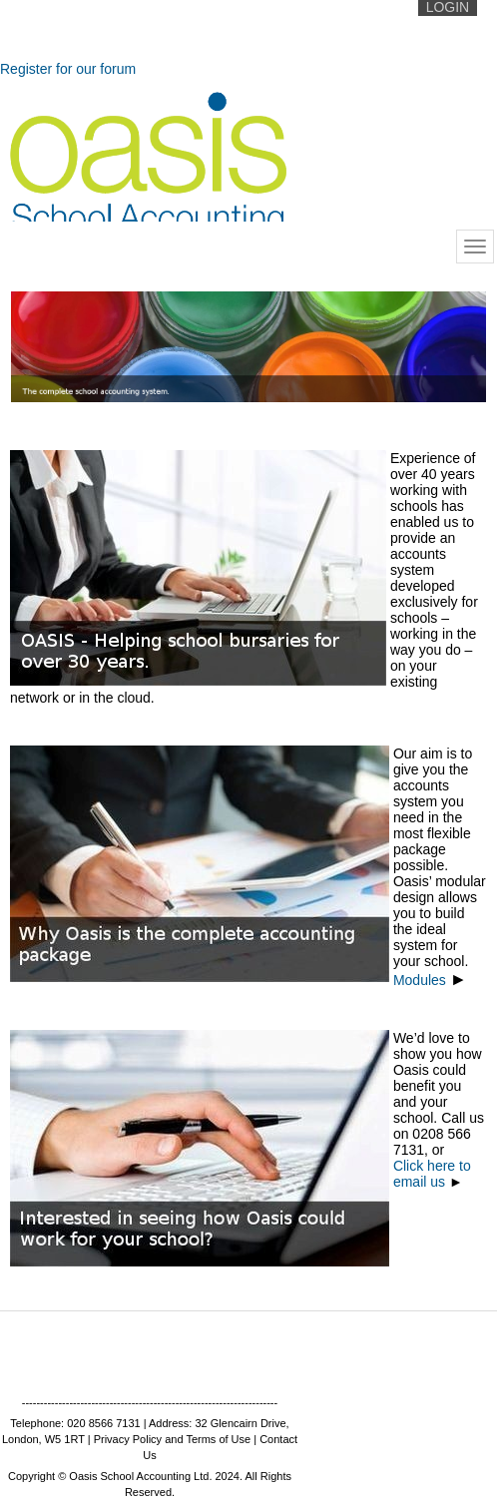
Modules (430, 980)
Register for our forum (68, 69)
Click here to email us (432, 1174)
